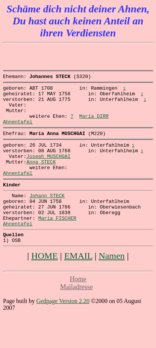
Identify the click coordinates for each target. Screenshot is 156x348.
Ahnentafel (17, 130)
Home (78, 306)
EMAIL (78, 283)
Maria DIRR (94, 123)
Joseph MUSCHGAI (48, 169)
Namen (112, 283)
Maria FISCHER (57, 241)
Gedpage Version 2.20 (62, 328)
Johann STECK (47, 214)
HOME (44, 283)
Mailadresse (76, 314)
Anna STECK (41, 176)
